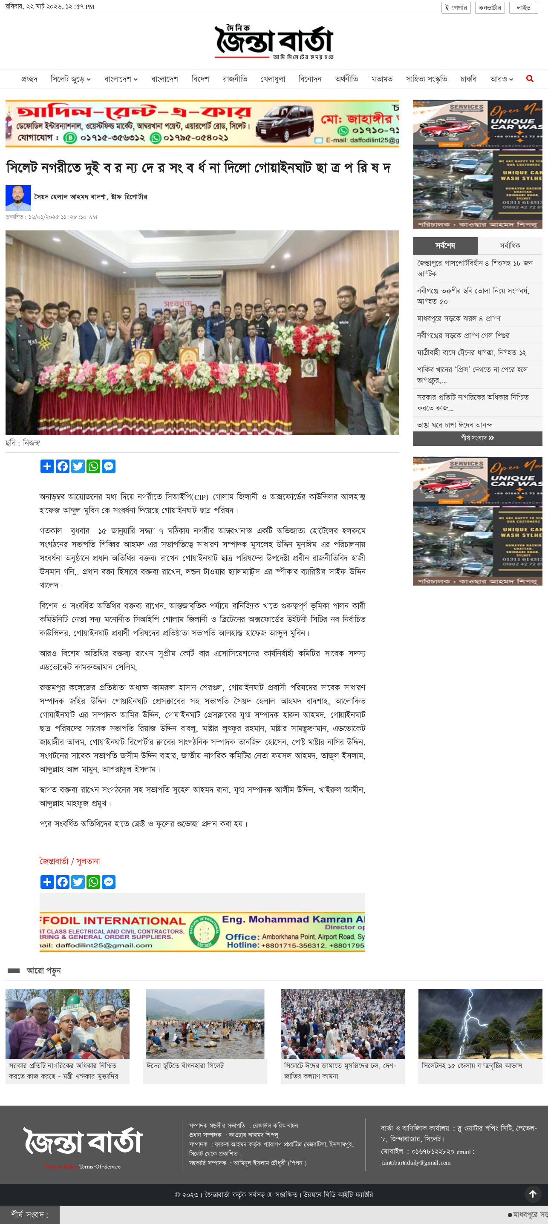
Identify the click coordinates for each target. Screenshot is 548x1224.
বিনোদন (310, 79)
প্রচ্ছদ (29, 79)
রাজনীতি (235, 79)
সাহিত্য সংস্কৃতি (426, 79)
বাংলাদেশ (164, 79)
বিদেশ (200, 79)
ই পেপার (456, 8)
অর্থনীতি (346, 79)
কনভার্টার (490, 8)
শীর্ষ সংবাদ (477, 438)
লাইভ (524, 8)
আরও (501, 79)
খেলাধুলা (272, 79)
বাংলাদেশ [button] (121, 79)
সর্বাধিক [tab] (510, 246)
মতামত (382, 79)
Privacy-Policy (62, 1166)
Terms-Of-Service (100, 1166)
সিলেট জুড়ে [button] (70, 79)
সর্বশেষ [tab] (445, 246)
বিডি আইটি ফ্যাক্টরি (348, 1195)
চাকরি (469, 79)
